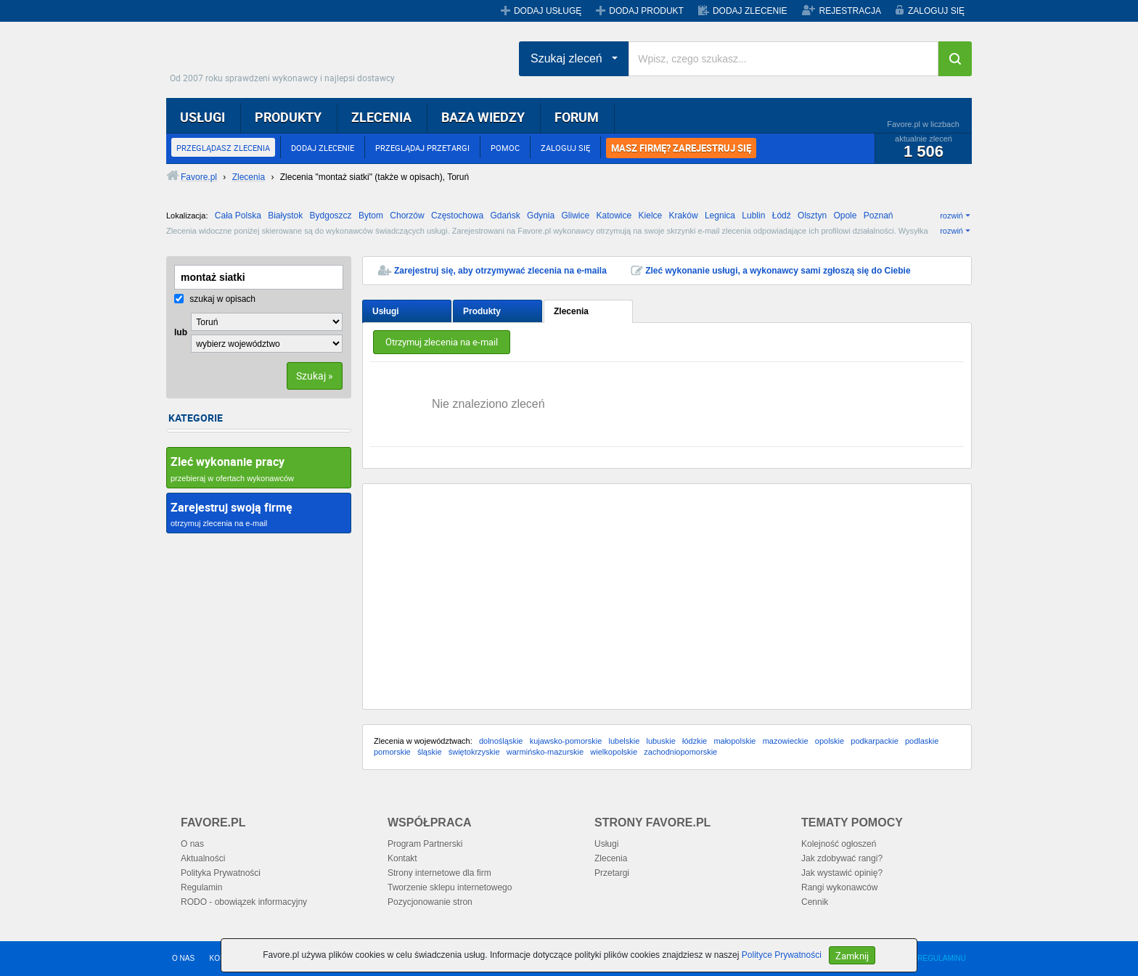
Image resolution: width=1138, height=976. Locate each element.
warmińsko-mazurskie (545, 751)
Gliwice (575, 215)
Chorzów (407, 215)
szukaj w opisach (214, 299)
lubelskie (623, 741)
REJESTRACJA (850, 11)
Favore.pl (286, 54)
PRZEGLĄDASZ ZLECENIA (223, 147)
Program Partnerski (425, 844)
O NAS (183, 958)
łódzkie (694, 741)
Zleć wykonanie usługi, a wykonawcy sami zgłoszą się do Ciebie (777, 271)
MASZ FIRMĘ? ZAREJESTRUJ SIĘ (681, 148)
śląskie (429, 751)
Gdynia (540, 215)
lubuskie (660, 741)
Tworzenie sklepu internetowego (450, 887)
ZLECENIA (381, 117)
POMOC (505, 147)
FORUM (576, 117)
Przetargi (611, 873)
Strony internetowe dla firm (439, 873)
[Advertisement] (667, 596)
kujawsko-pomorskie (566, 741)
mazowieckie (786, 741)
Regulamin (201, 887)
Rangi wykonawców (839, 887)
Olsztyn (812, 215)
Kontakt (402, 858)
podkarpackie (874, 741)
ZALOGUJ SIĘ (936, 11)
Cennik (814, 902)
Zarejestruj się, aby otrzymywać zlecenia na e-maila (500, 271)
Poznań (878, 215)
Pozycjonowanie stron (430, 902)
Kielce (651, 215)
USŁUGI (202, 117)
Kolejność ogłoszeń (838, 844)
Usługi (385, 311)
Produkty (482, 311)
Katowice (614, 215)
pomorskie (392, 751)
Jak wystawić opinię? (842, 873)
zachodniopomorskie (680, 751)
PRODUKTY (288, 117)
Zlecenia (571, 311)
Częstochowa (457, 215)
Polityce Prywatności (782, 955)
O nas (192, 844)
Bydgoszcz (331, 215)
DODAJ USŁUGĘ (547, 11)
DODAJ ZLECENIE (750, 11)
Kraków (683, 215)
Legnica (720, 215)
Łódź (781, 215)
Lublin (753, 215)
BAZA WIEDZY (483, 117)
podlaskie (921, 741)
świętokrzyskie (474, 751)
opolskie (829, 741)
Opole (844, 215)
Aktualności (203, 858)
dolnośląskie (501, 741)
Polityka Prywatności (221, 873)
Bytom (371, 215)
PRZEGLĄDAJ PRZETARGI (422, 147)
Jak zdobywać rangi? (842, 858)
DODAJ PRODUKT (646, 11)
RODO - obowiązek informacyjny (244, 902)
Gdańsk (505, 215)
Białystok (285, 215)
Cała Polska (238, 215)
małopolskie (734, 741)
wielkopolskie (613, 751)
